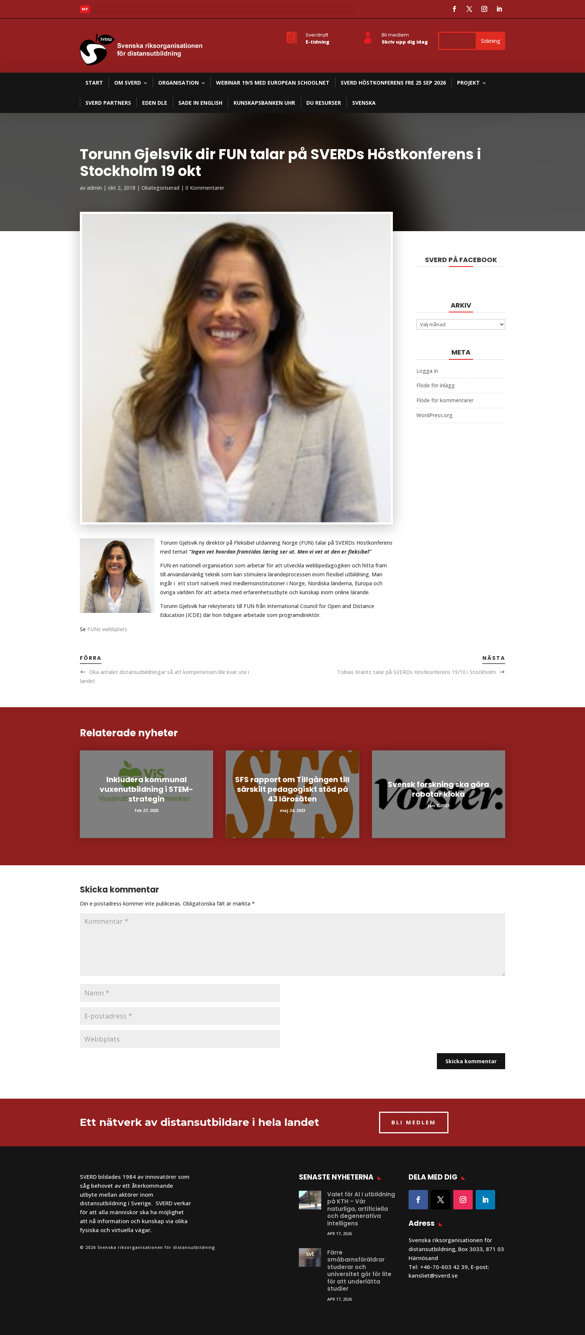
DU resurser (323, 102)
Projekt (468, 82)
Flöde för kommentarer (444, 400)
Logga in (427, 370)
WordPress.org (434, 415)
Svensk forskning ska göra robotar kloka (438, 789)
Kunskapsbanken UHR (264, 102)
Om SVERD (127, 82)
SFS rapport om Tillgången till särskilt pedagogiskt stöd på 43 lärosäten (292, 789)
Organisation (178, 82)
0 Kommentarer (204, 187)
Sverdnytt (317, 34)
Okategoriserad (160, 187)
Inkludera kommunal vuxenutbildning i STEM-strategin (146, 789)
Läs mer (110, 11)
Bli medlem (395, 34)
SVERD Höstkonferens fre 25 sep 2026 (393, 82)
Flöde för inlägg (435, 385)
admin (94, 187)
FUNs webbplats (107, 629)
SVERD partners (108, 102)
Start (94, 82)
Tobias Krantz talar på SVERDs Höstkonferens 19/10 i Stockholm (416, 672)
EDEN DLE (154, 102)
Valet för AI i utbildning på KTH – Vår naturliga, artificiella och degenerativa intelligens (361, 1208)
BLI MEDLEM (413, 1122)
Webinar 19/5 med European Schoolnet (272, 82)
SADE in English (200, 102)
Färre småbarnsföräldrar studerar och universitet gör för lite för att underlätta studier (359, 1271)
